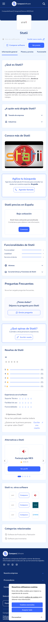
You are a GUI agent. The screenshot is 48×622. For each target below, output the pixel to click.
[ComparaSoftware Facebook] (12, 564)
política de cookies (31, 597)
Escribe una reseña (38, 425)
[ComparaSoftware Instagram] (16, 564)
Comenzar (24, 229)
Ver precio (36, 45)
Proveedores (24, 580)
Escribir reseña (24, 337)
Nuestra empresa (24, 573)
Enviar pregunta (24, 312)
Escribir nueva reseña (36, 39)
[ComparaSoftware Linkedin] (4, 564)
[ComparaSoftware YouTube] (8, 564)
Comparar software (15, 45)
